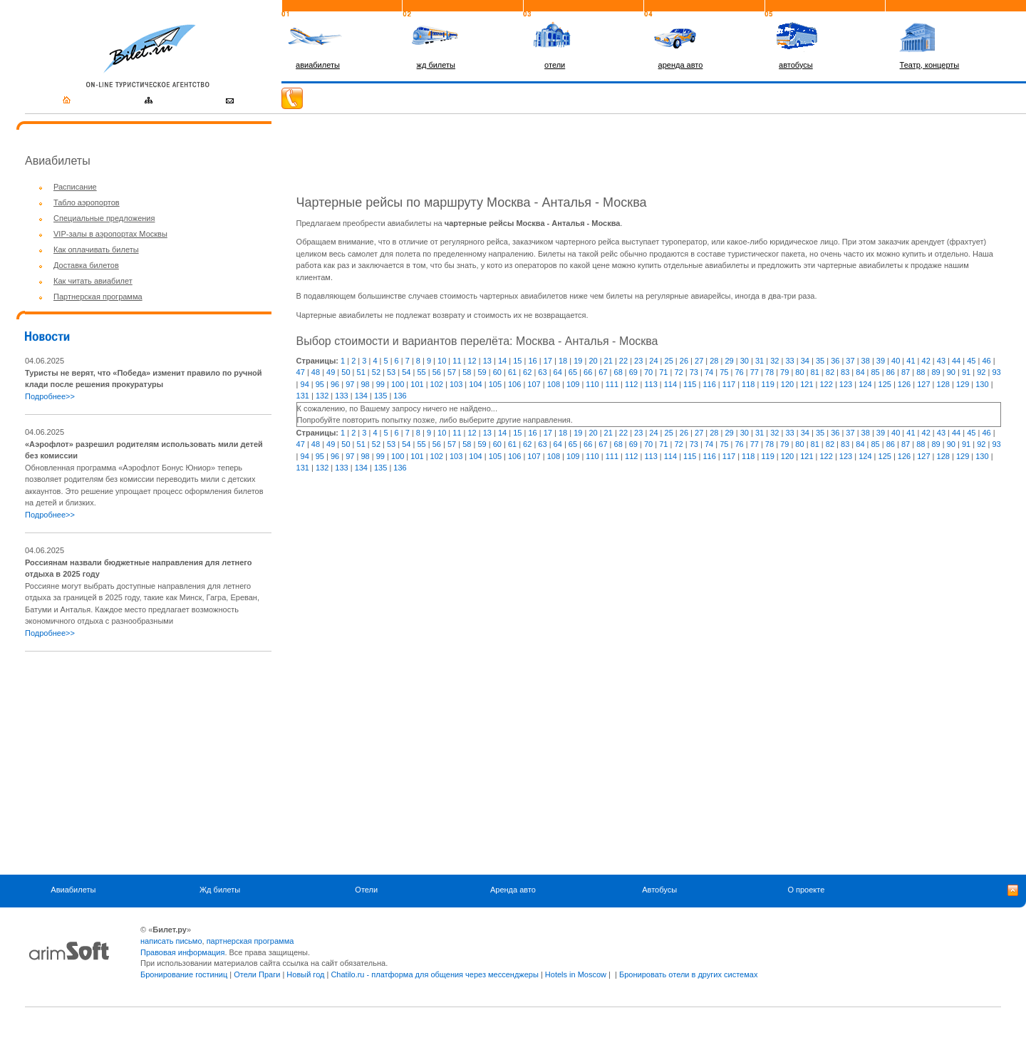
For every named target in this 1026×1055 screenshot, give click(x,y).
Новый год (305, 974)
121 (806, 384)
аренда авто (680, 65)
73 (694, 372)
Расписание (75, 186)
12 (472, 360)
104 (475, 384)
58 (466, 372)
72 (678, 372)
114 (670, 384)
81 (815, 372)
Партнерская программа (97, 296)
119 (767, 384)
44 (956, 360)
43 (941, 360)
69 (633, 372)
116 (709, 384)
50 (345, 372)
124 (865, 384)
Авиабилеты (73, 889)
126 (904, 384)
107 (533, 384)
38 (865, 360)
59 (481, 372)
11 (456, 360)
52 (376, 372)
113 (650, 384)
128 (943, 384)
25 (669, 360)
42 (926, 360)
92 (981, 372)
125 (885, 384)
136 (399, 395)
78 (769, 372)
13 (487, 360)
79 (784, 372)
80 (799, 372)
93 (996, 372)
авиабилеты (318, 65)
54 (406, 372)
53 (391, 372)
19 (578, 360)
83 (845, 372)
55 (421, 372)
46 (986, 360)
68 (618, 372)
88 (920, 372)
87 (905, 372)
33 (789, 360)
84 (860, 372)
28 (714, 360)
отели (554, 65)
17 (548, 360)
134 (361, 395)
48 (315, 372)
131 (302, 395)
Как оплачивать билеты (96, 249)
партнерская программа (250, 941)
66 (588, 372)
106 (514, 384)
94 (305, 384)
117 (728, 384)
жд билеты (436, 65)
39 (880, 360)
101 (416, 384)
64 (558, 372)
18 (563, 360)
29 (729, 360)
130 (981, 384)
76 (739, 372)
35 (820, 360)
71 (663, 372)
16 (532, 360)
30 (744, 360)
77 (754, 372)
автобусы (796, 65)
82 (830, 372)
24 (653, 360)
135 (380, 395)
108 (553, 384)
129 (962, 384)
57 (451, 372)
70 (648, 372)
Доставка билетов (86, 265)
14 (502, 360)
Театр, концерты (930, 65)
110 (592, 384)
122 (825, 384)
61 (512, 372)
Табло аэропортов (86, 202)
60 (497, 372)
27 (699, 360)
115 (689, 384)
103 (456, 384)
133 (341, 395)
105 (495, 384)
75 (724, 372)
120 (787, 384)
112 (631, 384)
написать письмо (171, 941)
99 (380, 384)
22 (623, 360)
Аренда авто (513, 889)
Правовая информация (182, 952)
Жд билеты (220, 889)
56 (436, 372)
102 (436, 384)
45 (971, 360)
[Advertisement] (144, 763)
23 (638, 360)
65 (573, 372)
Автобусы (659, 889)
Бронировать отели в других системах (688, 974)
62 (527, 372)
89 (935, 372)
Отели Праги (257, 974)
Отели (366, 889)
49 (330, 372)
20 (593, 360)
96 (335, 384)
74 (709, 372)
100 (397, 384)
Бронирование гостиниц (183, 974)
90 (951, 372)
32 (774, 360)
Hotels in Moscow (575, 974)
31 (759, 360)
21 (608, 360)
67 (602, 372)
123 (845, 384)
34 (805, 360)
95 (320, 384)
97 (350, 384)
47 (300, 372)
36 (835, 360)
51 (361, 372)
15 (517, 360)
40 (895, 360)
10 (441, 360)
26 (684, 360)
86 (890, 372)
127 (923, 384)
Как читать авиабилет (93, 281)
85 (875, 372)
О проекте (805, 889)
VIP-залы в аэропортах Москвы (110, 234)
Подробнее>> (50, 396)
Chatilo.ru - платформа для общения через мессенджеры (434, 974)
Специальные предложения (104, 218)
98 (365, 384)
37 (850, 360)
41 (910, 360)
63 (542, 372)
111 (612, 384)
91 (966, 372)
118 (748, 384)
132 (322, 395)
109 (572, 384)
